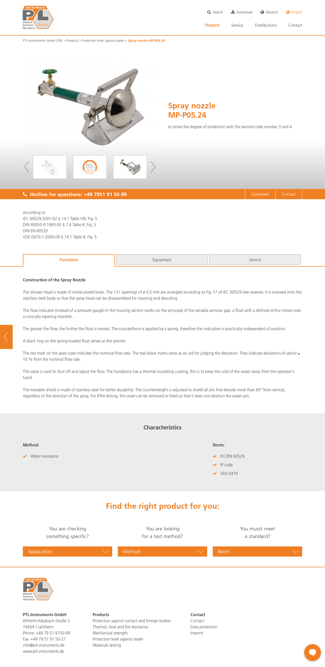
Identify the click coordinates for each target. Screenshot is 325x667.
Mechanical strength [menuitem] (110, 632)
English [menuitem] (296, 12)
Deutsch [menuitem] (272, 12)
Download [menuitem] (244, 12)
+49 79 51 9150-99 (53, 632)
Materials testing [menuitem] (107, 645)
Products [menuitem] (212, 25)
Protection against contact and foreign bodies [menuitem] (132, 620)
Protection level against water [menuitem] (118, 639)
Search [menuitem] (218, 12)
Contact (289, 194)
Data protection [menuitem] (203, 626)
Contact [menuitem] (295, 25)
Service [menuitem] (237, 25)
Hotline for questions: (75, 194)
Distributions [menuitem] (266, 25)
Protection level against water (103, 40)
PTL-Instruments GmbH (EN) (42, 40)
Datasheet (260, 194)
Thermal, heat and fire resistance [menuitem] (120, 626)
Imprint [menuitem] (196, 632)
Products (72, 40)
